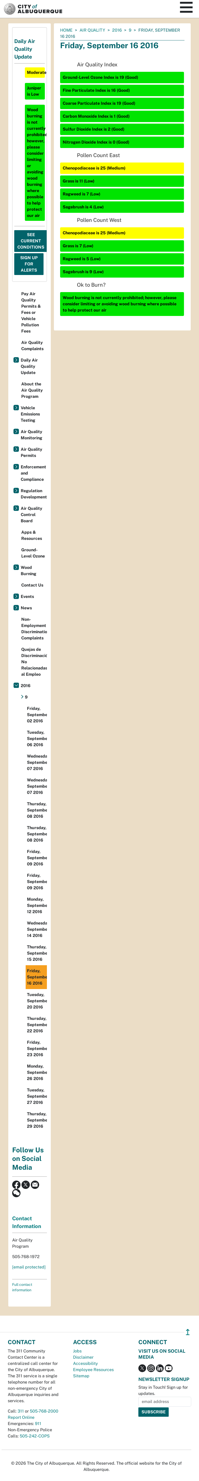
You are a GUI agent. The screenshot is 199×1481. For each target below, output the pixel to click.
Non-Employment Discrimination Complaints (34, 628)
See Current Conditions (30, 241)
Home (66, 30)
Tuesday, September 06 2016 (37, 738)
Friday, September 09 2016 (37, 857)
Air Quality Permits (31, 452)
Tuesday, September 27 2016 (37, 1096)
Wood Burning (28, 570)
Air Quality (92, 30)
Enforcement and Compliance (33, 473)
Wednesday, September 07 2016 (37, 762)
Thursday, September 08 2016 (37, 810)
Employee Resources (93, 1369)
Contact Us (32, 585)
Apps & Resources (31, 535)
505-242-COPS (35, 1436)
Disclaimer (83, 1357)
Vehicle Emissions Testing (30, 414)
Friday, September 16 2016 (37, 977)
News (26, 607)
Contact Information (26, 1222)
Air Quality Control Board (31, 514)
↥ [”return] (187, 1332)
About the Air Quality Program (32, 390)
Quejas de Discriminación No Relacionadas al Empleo (34, 662)
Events (27, 596)
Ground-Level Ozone (33, 553)
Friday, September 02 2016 (37, 714)
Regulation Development (34, 493)
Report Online (21, 1417)
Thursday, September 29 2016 (37, 1120)
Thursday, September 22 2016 (37, 1024)
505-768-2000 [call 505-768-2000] (44, 1411)
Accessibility (85, 1363)
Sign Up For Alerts (29, 264)
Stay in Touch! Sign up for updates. (163, 1390)
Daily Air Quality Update (29, 366)
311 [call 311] (21, 1411)
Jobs (77, 1351)
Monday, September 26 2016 (37, 1072)
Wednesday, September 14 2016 (37, 929)
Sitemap (81, 1375)
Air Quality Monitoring (31, 434)
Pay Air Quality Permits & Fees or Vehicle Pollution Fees (31, 312)
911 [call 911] (38, 1423)
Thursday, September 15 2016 (37, 953)
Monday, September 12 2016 (37, 905)
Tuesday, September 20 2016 (37, 1001)
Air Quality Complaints (32, 345)
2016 (117, 30)
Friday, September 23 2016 (37, 1048)
